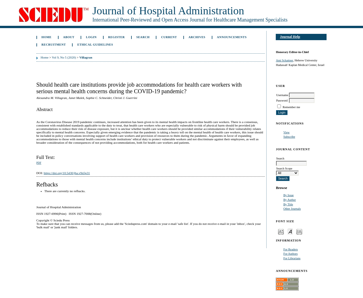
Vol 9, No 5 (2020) (64, 57)
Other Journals (292, 208)
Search (143, 37)
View (286, 132)
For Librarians (291, 258)
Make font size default (290, 231)
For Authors (290, 253)
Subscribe (289, 136)
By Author (289, 199)
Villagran (85, 57)
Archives (197, 37)
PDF (38, 162)
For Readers (290, 249)
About (69, 37)
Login (91, 37)
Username (282, 95)
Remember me (291, 107)
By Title (288, 204)
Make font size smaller (281, 231)
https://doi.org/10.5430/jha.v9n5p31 (67, 173)
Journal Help (290, 37)
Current (169, 37)
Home (47, 37)
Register (116, 37)
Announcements (232, 37)
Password (282, 100)
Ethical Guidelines (95, 44)
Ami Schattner (284, 60)
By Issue (288, 195)
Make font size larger (299, 231)
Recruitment (54, 44)
